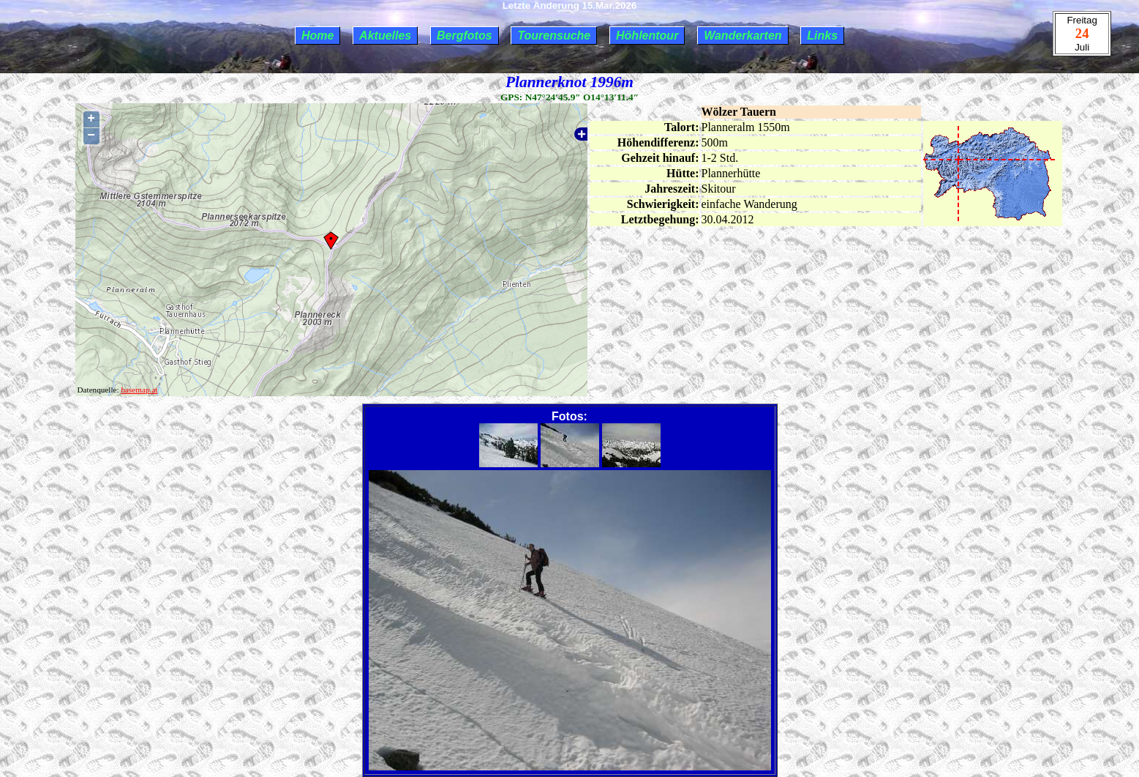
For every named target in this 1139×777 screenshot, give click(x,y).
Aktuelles (385, 35)
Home (317, 35)
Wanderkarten (742, 35)
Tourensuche (553, 35)
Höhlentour (647, 35)
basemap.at (139, 389)
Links (822, 35)
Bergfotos (464, 35)
